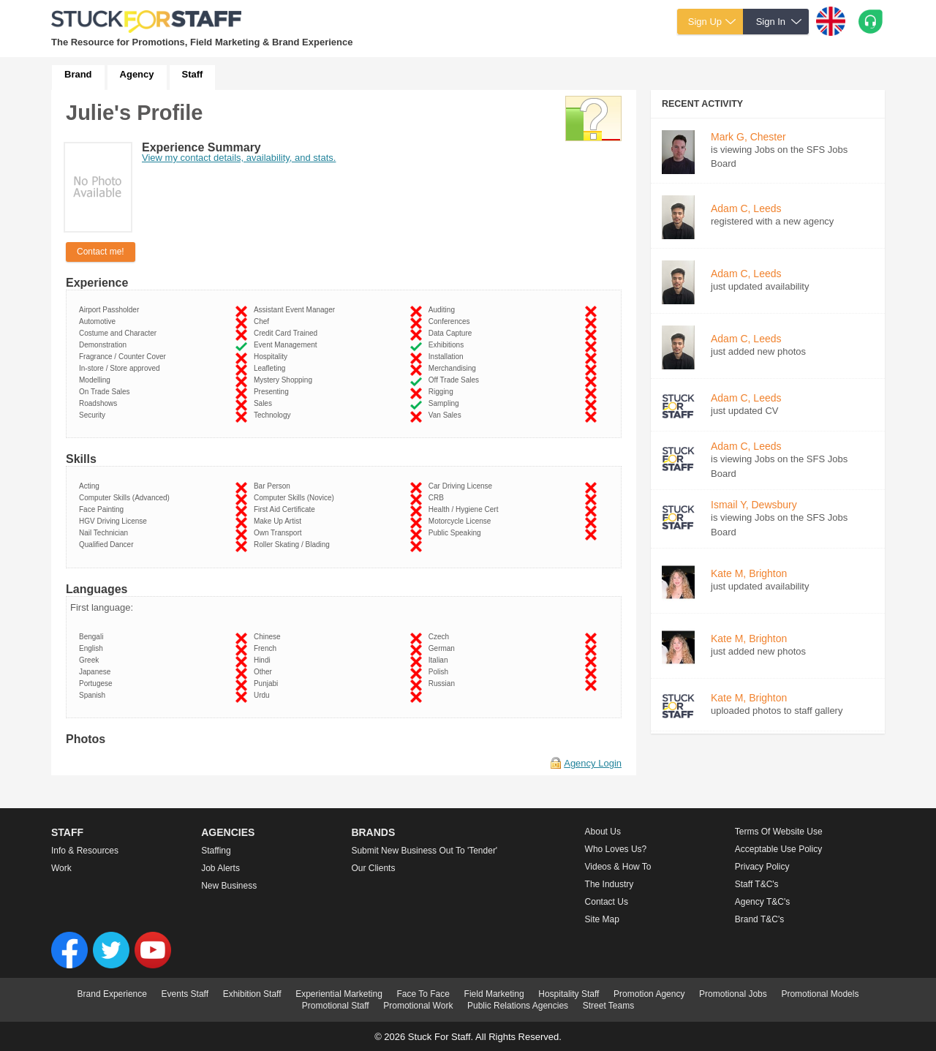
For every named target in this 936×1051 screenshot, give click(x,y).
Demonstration (105, 345)
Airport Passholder (111, 310)
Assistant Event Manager (296, 310)
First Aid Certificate (286, 509)
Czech (441, 637)
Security (94, 415)
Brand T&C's (759, 919)
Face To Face (422, 994)
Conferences (451, 321)
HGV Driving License (115, 521)
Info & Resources (84, 850)
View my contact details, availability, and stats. (239, 157)
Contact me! (100, 251)
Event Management (287, 345)
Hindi (264, 660)
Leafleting (272, 368)
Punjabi (268, 683)
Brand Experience (112, 994)
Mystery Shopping (285, 380)
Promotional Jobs (733, 994)
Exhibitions (448, 345)
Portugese (97, 683)
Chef (263, 321)
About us (603, 831)
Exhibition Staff (252, 994)
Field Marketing (494, 994)
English (93, 648)
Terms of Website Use (779, 831)
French (267, 648)
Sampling (446, 403)
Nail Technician (105, 533)
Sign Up (705, 21)
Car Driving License (463, 486)
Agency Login (593, 763)
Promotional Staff (335, 1006)
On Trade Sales (106, 392)
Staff (192, 74)
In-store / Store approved (121, 368)
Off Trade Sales (456, 380)
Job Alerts (220, 868)
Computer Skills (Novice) (296, 498)
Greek (91, 660)
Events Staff (185, 994)
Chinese (269, 637)
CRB (438, 498)
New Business (229, 886)
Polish (441, 672)
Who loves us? (616, 849)
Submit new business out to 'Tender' (424, 850)
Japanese (97, 672)
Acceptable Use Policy (778, 849)
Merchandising (454, 368)
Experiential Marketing (338, 994)
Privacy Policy (762, 867)
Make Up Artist (280, 521)
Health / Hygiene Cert (465, 509)
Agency (137, 74)
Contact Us (606, 902)
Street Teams (608, 1006)
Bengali (93, 637)
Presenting (273, 392)
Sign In (770, 21)
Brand (78, 74)
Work (61, 868)
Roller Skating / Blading (294, 544)
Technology (274, 415)
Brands (373, 832)
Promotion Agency (649, 994)
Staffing (215, 850)
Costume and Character (120, 333)
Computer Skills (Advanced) (126, 498)
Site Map (602, 919)
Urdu (263, 695)
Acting (91, 486)
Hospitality (273, 357)
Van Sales (447, 415)
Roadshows (100, 403)
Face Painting (103, 509)
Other (265, 672)
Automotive (99, 321)
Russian (444, 683)
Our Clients (373, 868)
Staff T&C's (757, 884)
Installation (448, 357)
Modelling (96, 380)
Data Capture (452, 333)
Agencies (227, 832)
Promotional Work (418, 1006)
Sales (265, 403)
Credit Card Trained (288, 333)
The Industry (609, 884)
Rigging (443, 392)
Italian (440, 660)
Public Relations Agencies (517, 1006)
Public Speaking (457, 533)
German (444, 648)
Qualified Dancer (108, 544)
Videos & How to (618, 867)
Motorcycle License (462, 521)
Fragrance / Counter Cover (124, 357)
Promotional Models (819, 994)
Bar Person (274, 486)
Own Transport (280, 533)
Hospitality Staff (568, 994)
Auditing (444, 310)
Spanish (94, 695)
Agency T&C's (762, 902)
